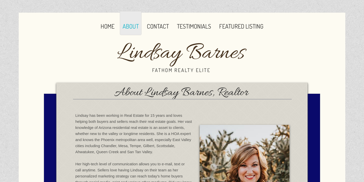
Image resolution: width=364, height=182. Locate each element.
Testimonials (194, 26)
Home (108, 26)
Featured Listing (241, 26)
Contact (158, 26)
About (131, 26)
